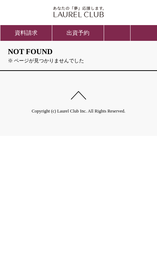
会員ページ (135, 11)
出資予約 (78, 33)
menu (144, 33)
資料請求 (26, 33)
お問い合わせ (117, 33)
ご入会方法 (22, 11)
